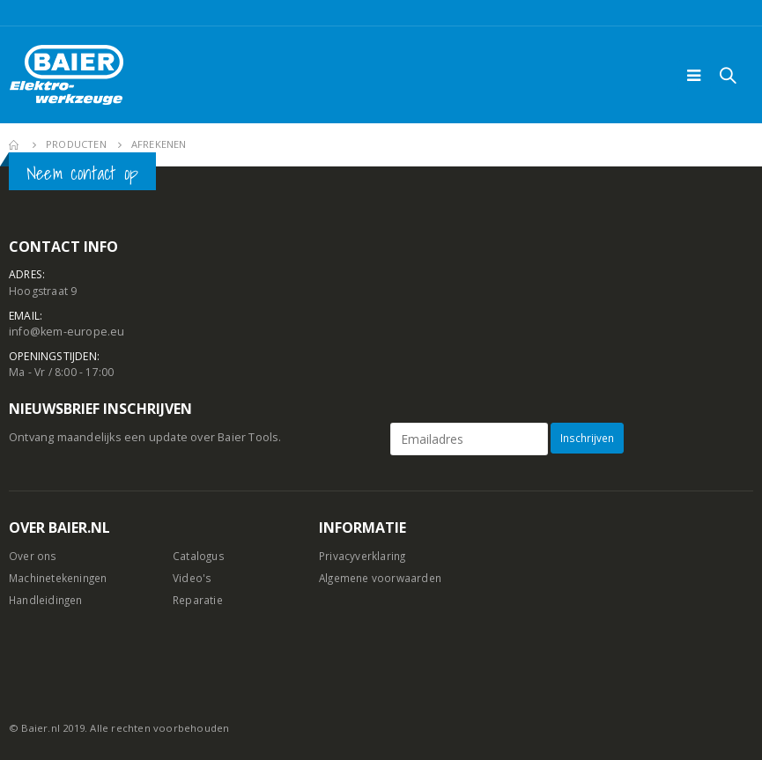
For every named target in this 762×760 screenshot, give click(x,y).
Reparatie (199, 599)
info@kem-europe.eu (67, 332)
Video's (193, 578)
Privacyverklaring (364, 557)
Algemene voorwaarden (384, 578)
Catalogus (199, 557)
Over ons (34, 557)
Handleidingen (49, 599)
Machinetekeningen (62, 578)
